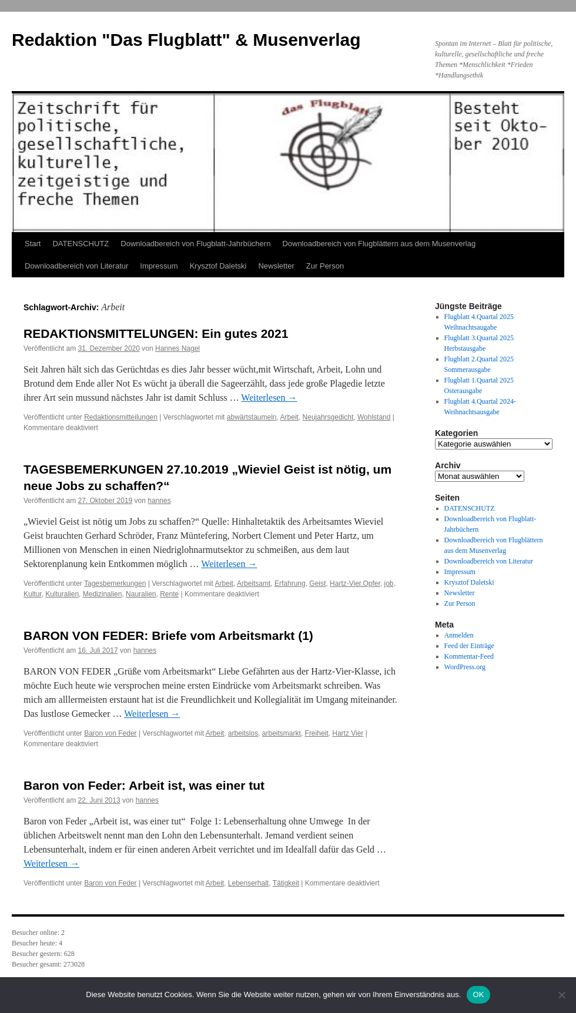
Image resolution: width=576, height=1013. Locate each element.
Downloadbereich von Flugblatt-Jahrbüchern (195, 243)
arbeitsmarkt (281, 733)
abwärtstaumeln (252, 417)
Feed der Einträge (469, 646)
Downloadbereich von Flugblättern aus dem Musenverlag (378, 243)
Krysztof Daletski (218, 265)
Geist (317, 583)
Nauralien (141, 594)
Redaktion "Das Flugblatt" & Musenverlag (186, 39)
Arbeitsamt (253, 583)
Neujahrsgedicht (328, 417)
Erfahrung (290, 583)
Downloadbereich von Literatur (76, 265)
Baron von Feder (110, 733)
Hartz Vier (347, 733)
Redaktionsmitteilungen (121, 417)
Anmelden (459, 635)
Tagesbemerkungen (115, 583)
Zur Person (325, 265)
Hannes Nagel (177, 348)
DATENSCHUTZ (80, 243)
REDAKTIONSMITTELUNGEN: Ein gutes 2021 (156, 333)
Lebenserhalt (248, 883)
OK (478, 994)
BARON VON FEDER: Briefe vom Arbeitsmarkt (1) (168, 635)
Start (33, 243)
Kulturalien (62, 594)
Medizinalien (102, 594)
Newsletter (276, 265)
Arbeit (289, 417)
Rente (169, 594)
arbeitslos (243, 733)
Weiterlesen (269, 397)
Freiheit (317, 733)
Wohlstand (373, 417)
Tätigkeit (286, 883)
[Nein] (561, 995)
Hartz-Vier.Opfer (355, 583)
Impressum (159, 265)
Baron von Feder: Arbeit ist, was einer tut (144, 785)
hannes (159, 501)
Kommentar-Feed (469, 656)
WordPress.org (464, 667)
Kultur (33, 594)
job (389, 583)
